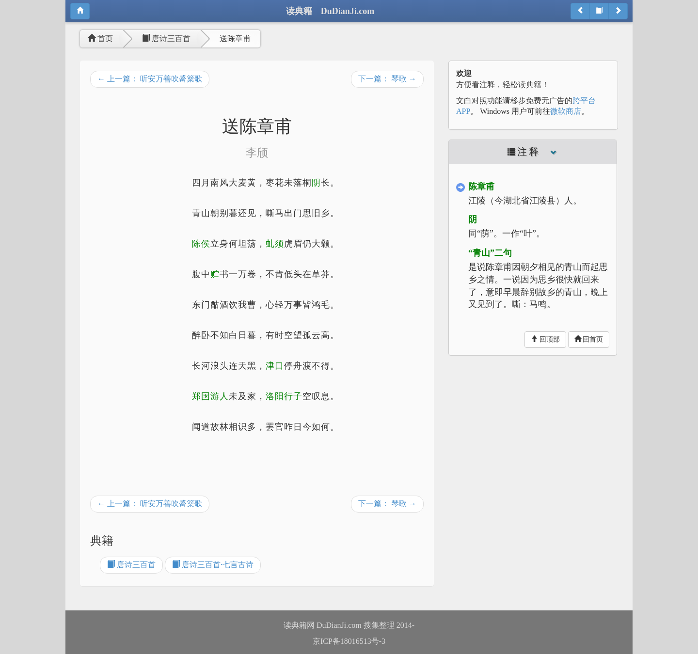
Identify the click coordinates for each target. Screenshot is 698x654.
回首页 (588, 339)
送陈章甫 (235, 38)
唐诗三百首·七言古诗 (213, 565)
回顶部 (545, 339)
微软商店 (565, 111)
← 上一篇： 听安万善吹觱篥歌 (149, 79)
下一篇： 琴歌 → (387, 79)
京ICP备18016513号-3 (349, 641)
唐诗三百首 (166, 38)
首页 (100, 38)
